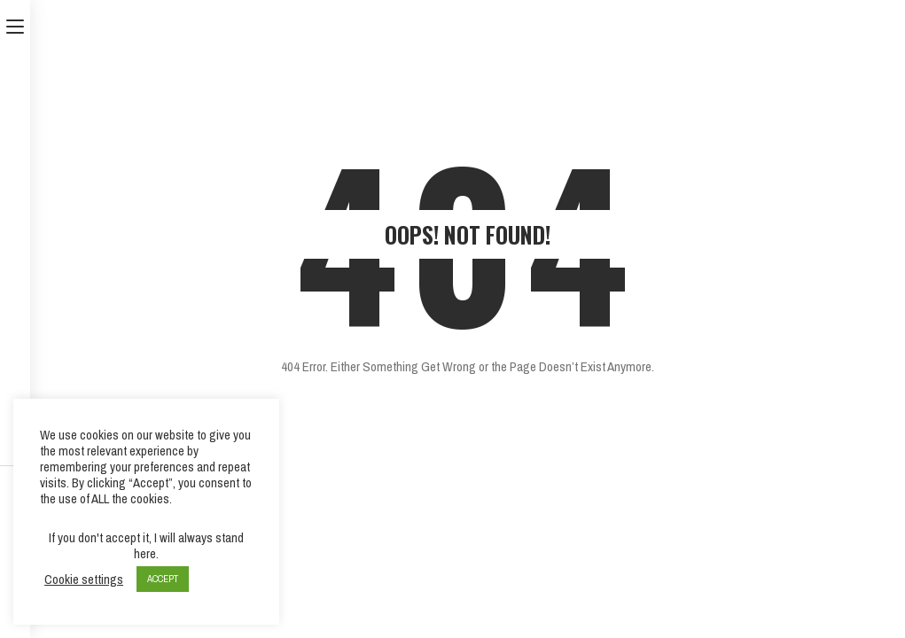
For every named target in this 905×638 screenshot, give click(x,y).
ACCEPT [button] (162, 578)
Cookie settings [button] (83, 579)
